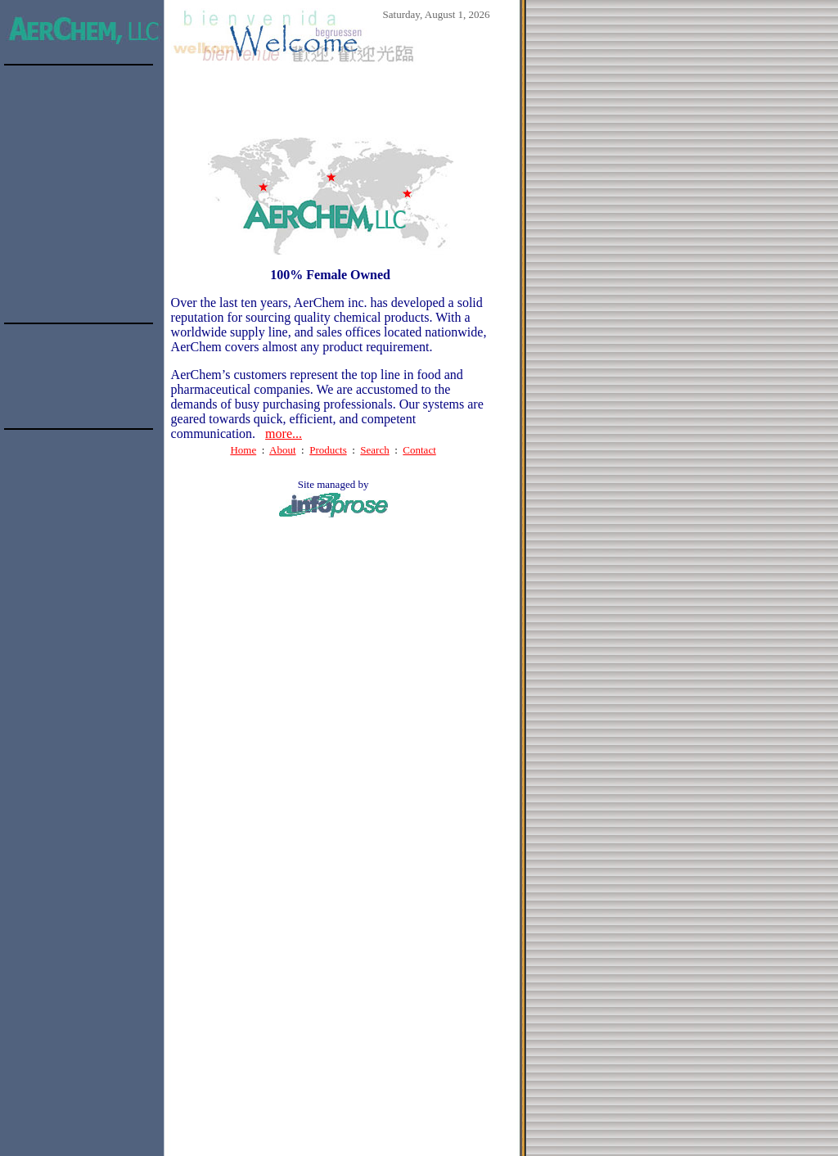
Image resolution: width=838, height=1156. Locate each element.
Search (374, 450)
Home (243, 450)
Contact (419, 450)
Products (328, 450)
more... (283, 433)
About (282, 450)
